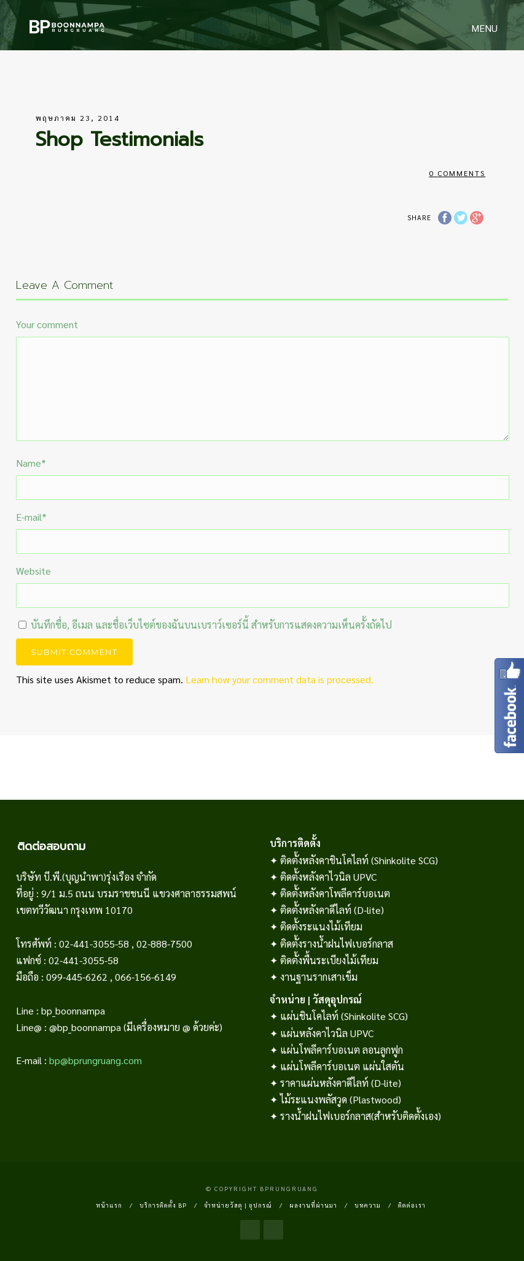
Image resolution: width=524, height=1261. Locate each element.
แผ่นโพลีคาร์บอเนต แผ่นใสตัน (342, 1066)
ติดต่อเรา (412, 1205)
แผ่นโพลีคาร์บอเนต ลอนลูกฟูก (341, 1049)
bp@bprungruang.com (95, 1060)
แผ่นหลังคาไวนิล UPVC (326, 1033)
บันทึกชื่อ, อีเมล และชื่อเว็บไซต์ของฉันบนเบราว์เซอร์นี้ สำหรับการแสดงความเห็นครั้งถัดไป (211, 624)
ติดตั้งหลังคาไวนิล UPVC (328, 876)
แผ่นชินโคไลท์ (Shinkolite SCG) (344, 1016)
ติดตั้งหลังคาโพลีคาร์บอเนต (335, 893)
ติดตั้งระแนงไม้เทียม (321, 926)
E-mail (31, 516)
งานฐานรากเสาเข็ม (319, 976)
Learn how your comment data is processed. (279, 679)
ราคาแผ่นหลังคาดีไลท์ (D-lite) (340, 1082)
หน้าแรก (109, 1205)
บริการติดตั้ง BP (163, 1205)
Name (31, 462)
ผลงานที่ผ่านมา (313, 1205)
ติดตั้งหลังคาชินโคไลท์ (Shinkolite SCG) (359, 860)
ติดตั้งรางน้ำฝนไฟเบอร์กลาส (336, 943)
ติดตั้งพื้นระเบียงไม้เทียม (329, 960)
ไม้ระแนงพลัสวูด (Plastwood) (340, 1099)
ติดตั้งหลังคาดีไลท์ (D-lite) (332, 909)
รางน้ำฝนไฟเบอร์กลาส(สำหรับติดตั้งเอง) (360, 1116)
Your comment (47, 324)
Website (33, 570)
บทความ (367, 1205)
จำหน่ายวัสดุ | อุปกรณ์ (238, 1205)
